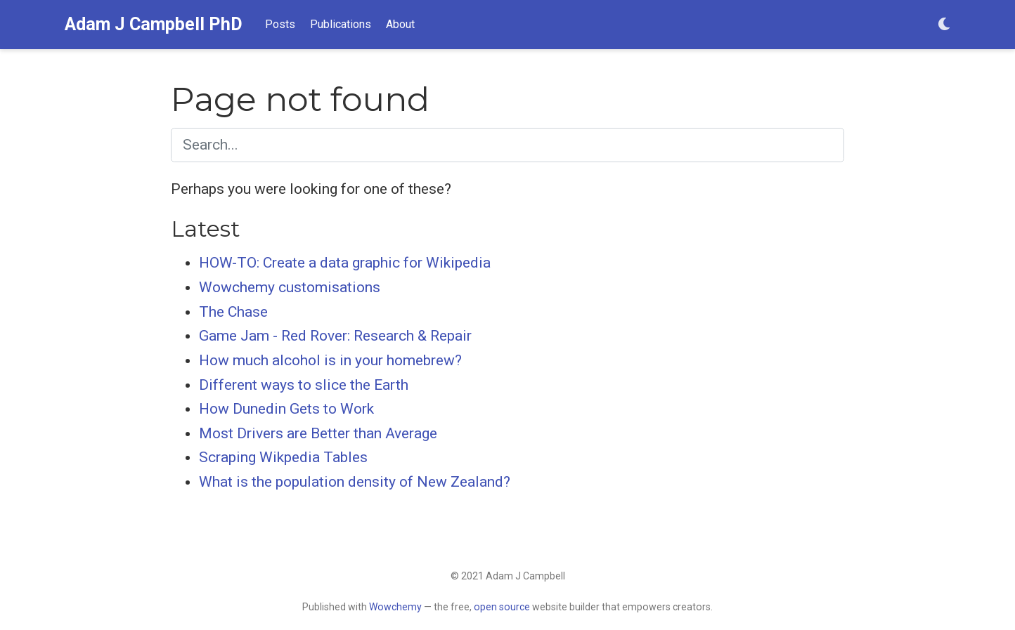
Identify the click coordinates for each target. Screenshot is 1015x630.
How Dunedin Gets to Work (286, 408)
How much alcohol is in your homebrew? (330, 360)
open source (502, 606)
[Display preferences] (944, 25)
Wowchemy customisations (289, 287)
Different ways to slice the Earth (303, 384)
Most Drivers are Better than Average (318, 433)
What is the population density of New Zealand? (354, 481)
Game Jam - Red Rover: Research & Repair (335, 335)
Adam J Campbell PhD (154, 24)
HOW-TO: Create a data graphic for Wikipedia (345, 262)
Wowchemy (395, 606)
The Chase (233, 311)
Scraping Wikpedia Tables (283, 457)
